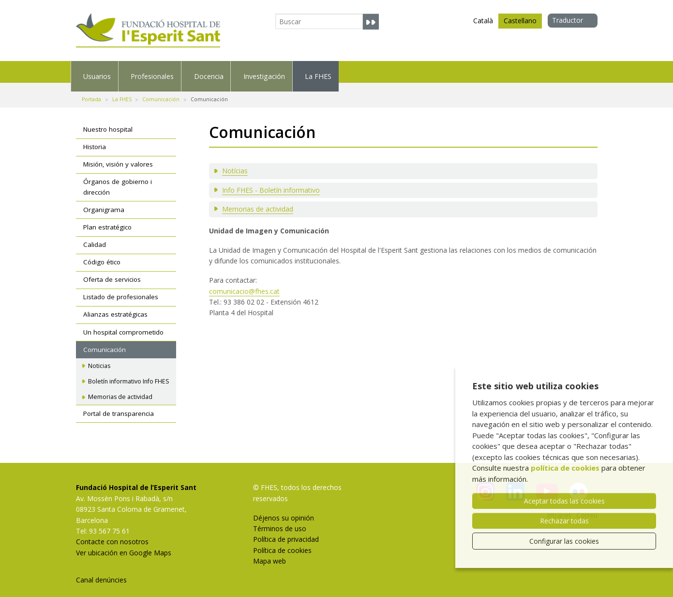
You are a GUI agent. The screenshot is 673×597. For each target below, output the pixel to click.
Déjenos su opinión (283, 509)
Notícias (235, 162)
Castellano (520, 22)
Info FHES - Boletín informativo (271, 181)
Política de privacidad (286, 531)
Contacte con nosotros (112, 533)
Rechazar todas (564, 520)
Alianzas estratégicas (115, 306)
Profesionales (218, 71)
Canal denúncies (101, 571)
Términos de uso (279, 519)
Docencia (320, 71)
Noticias (99, 357)
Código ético (101, 253)
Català (483, 20)
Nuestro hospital (108, 121)
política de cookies (565, 468)
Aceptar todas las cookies (564, 500)
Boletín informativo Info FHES (128, 372)
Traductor (567, 20)
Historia (94, 138)
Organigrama (103, 201)
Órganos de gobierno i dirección (117, 178)
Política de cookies (282, 541)
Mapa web (269, 552)
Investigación (421, 71)
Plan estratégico (107, 218)
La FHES (520, 71)
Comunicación (160, 90)
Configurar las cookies (564, 541)
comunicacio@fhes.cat (244, 282)
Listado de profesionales (120, 288)
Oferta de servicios (112, 271)
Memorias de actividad (257, 200)
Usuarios (116, 71)
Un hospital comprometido (123, 323)
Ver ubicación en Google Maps (123, 544)
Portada (91, 90)
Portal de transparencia (118, 404)
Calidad (94, 235)
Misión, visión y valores (118, 156)
